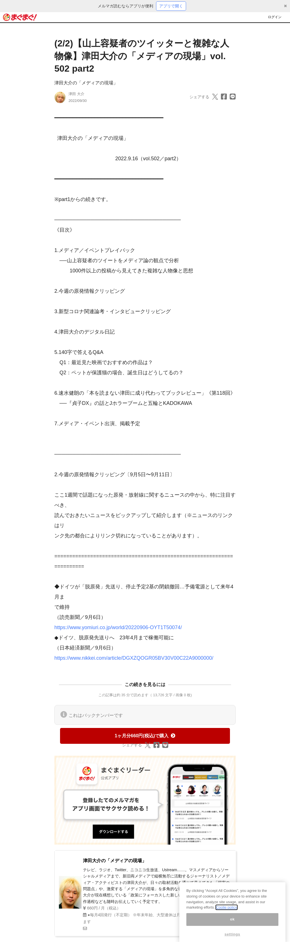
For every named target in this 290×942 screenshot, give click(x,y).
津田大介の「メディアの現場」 (86, 82)
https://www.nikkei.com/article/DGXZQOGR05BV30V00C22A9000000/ (133, 658)
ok (232, 924)
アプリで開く (171, 6)
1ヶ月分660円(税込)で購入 (145, 735)
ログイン (275, 17)
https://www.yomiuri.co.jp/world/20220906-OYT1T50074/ (118, 627)
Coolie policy (226, 913)
